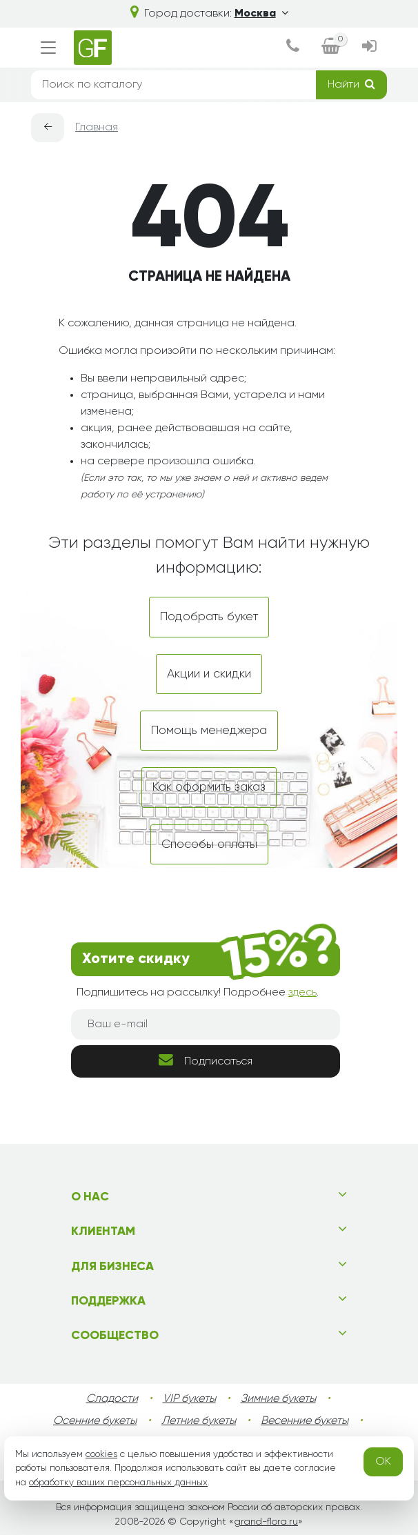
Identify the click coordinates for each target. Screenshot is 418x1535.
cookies (101, 1454)
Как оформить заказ (209, 787)
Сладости (112, 1399)
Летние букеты (198, 1421)
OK (383, 1461)
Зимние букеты (278, 1399)
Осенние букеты (95, 1421)
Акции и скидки (209, 674)
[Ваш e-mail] (205, 1024)
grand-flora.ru (266, 1522)
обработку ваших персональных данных (118, 1482)
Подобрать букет (209, 617)
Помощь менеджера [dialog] (209, 730)
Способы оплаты (209, 844)
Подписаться (205, 1060)
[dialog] (292, 47)
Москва (261, 13)
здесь (302, 992)
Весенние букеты (304, 1421)
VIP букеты (189, 1399)
